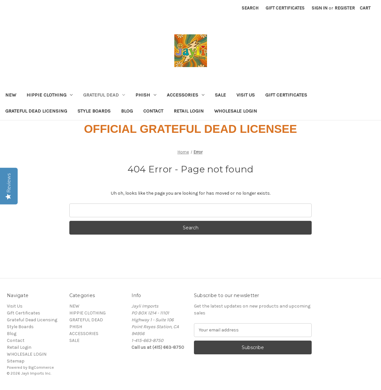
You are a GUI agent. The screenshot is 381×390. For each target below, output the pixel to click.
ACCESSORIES (185, 95)
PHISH (145, 95)
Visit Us (245, 95)
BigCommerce (41, 367)
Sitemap (16, 361)
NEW (10, 95)
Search (250, 8)
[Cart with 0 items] (365, 8)
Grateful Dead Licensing (36, 111)
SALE (220, 95)
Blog (127, 111)
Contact (153, 111)
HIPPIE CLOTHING (49, 95)
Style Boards (94, 111)
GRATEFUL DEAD (104, 95)
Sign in (319, 8)
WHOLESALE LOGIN (235, 111)
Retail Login (189, 111)
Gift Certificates (285, 8)
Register (345, 8)
